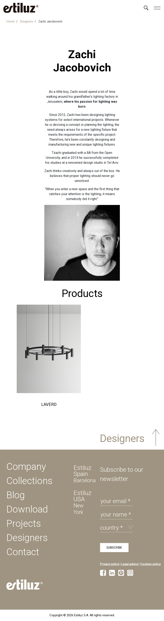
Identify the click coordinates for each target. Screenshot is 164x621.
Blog (15, 495)
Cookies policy (150, 564)
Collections (29, 480)
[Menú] (146, 8)
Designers (27, 537)
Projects (23, 523)
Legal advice (129, 564)
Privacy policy (109, 564)
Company (26, 466)
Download (27, 509)
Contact (22, 551)
